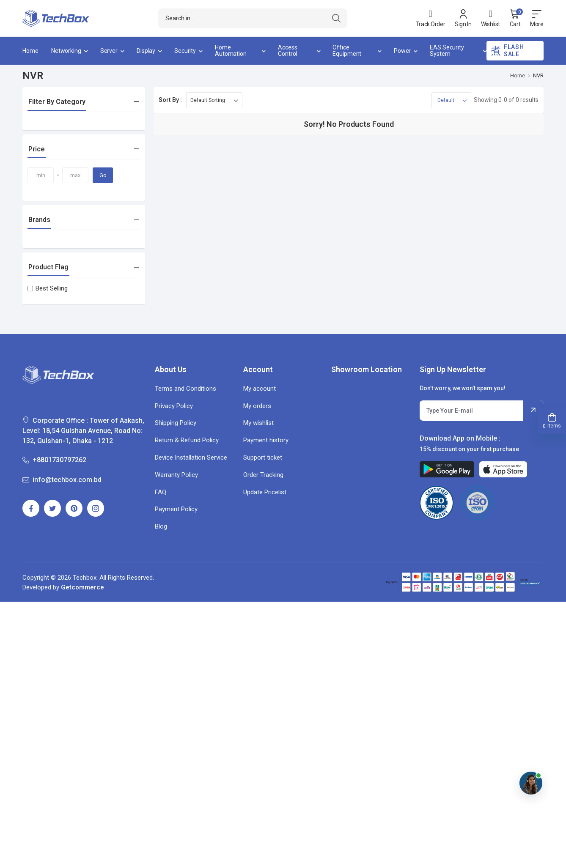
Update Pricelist (264, 492)
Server (109, 50)
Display (146, 50)
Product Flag (48, 267)
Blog (161, 526)
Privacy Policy (174, 406)
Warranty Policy (176, 475)
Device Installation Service (191, 457)
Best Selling (47, 288)
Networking (66, 50)
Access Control (287, 50)
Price (36, 149)
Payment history (265, 440)
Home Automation (231, 50)
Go (103, 175)
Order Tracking (263, 475)
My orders (257, 406)
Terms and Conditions (185, 388)
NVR (538, 75)
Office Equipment (346, 50)
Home (30, 50)
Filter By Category (56, 102)
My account (259, 388)
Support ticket (262, 457)
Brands (39, 220)
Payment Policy (176, 509)
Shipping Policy (175, 423)
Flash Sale (507, 51)
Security (185, 50)
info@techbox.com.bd (62, 480)
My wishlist (258, 423)
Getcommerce (82, 587)
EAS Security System (447, 50)
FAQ (160, 492)
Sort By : (170, 99)
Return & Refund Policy (187, 440)
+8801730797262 (54, 460)
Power (402, 50)
